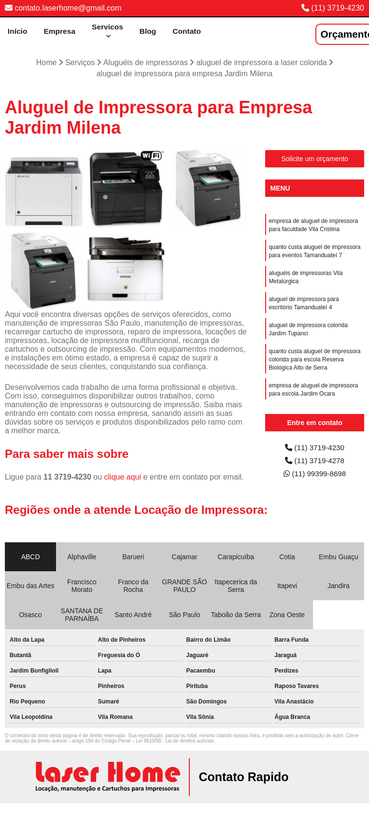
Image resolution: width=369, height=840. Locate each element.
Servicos (107, 27)
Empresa (59, 31)
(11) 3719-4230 (338, 8)
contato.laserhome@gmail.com (63, 8)
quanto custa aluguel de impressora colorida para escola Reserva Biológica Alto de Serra (314, 366)
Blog (148, 31)
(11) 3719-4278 (315, 462)
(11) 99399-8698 (315, 475)
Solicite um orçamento (314, 160)
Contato (188, 31)
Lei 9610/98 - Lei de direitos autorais (175, 741)
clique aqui (123, 477)
